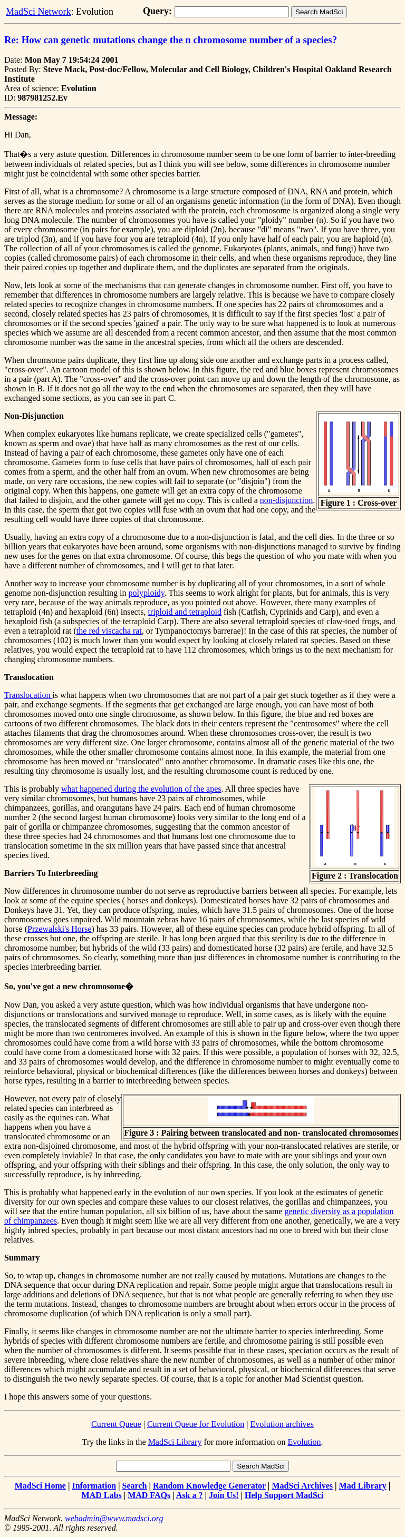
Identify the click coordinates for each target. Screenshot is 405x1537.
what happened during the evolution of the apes (141, 788)
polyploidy (147, 592)
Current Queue (116, 1424)
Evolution (304, 1441)
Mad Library (363, 1485)
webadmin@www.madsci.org (114, 1518)
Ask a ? (189, 1495)
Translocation (28, 695)
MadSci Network (38, 11)
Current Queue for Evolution (195, 1424)
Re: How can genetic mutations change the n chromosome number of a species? (170, 39)
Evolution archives (282, 1424)
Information (94, 1485)
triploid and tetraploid (184, 611)
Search (134, 1485)
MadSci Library (175, 1441)
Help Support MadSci (284, 1495)
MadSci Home (40, 1485)
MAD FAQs (149, 1495)
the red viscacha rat (109, 630)
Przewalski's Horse (59, 928)
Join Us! (223, 1495)
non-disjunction (286, 500)
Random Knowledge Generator (209, 1485)
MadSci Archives (302, 1485)
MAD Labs (102, 1495)
